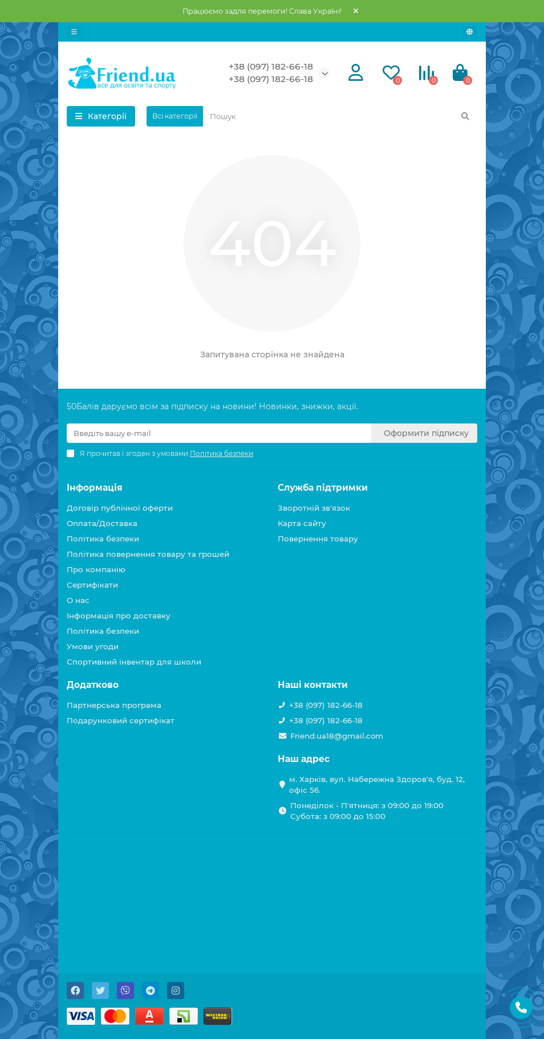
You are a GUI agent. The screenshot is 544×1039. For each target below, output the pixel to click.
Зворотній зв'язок (314, 507)
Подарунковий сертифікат (120, 720)
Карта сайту (302, 523)
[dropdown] (74, 32)
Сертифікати (92, 584)
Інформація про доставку (118, 615)
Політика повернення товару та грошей (148, 554)
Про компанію (96, 569)
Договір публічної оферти (120, 507)
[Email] (219, 433)
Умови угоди (93, 646)
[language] (469, 32)
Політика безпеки (103, 538)
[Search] (340, 116)
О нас (78, 600)
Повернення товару (318, 538)
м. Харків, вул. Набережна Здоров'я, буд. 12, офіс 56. (377, 784)
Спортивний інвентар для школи (134, 661)
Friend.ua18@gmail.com (336, 735)
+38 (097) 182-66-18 (271, 66)
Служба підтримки (323, 487)
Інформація (95, 487)
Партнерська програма (114, 705)
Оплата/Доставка (102, 523)
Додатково (93, 684)
